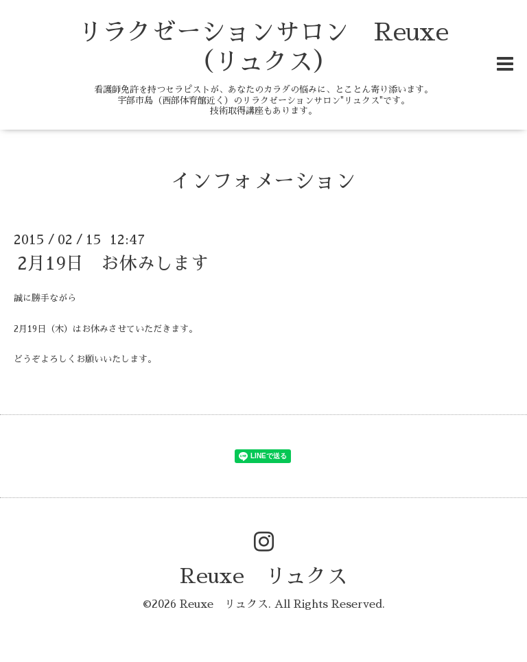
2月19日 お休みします (113, 263)
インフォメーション (263, 181)
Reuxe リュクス (263, 576)
